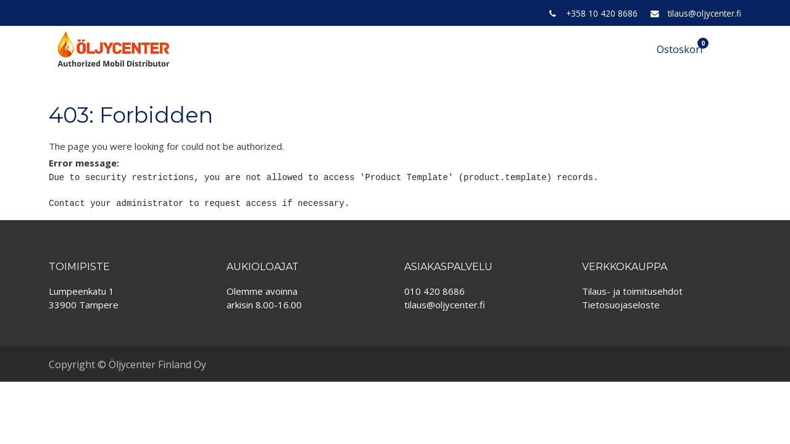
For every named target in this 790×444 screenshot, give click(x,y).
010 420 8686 (434, 291)
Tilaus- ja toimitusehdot (632, 291)
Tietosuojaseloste (621, 304)
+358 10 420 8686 (602, 13)
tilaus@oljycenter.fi (704, 13)
